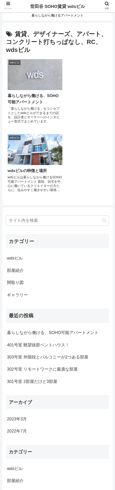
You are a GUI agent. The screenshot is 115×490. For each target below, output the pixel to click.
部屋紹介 (15, 197)
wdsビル (15, 185)
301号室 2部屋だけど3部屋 (32, 308)
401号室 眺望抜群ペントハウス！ (38, 272)
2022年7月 (17, 358)
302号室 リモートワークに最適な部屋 (42, 296)
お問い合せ (57, 475)
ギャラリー (17, 222)
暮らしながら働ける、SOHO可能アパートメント (53, 260)
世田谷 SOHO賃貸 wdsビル (57, 6)
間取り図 (15, 210)
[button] (104, 147)
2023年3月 (17, 346)
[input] (57, 147)
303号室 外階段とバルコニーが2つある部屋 (47, 284)
